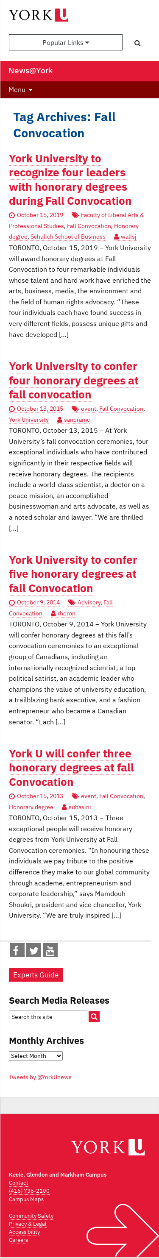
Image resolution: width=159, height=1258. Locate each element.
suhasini (80, 807)
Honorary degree (31, 807)
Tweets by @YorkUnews (40, 1077)
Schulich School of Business (68, 236)
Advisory (89, 602)
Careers (18, 1240)
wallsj (129, 236)
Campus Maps (26, 1199)
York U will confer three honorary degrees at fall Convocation (71, 767)
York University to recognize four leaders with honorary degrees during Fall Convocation (70, 179)
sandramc (77, 419)
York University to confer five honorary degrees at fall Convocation (73, 574)
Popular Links (65, 42)
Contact (18, 1182)
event (88, 408)
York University (29, 419)
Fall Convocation (89, 226)
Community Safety (31, 1215)
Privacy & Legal (28, 1223)
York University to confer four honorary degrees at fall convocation (74, 380)
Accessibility (24, 1232)
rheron (66, 613)
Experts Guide (36, 975)
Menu (16, 89)
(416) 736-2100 (29, 1190)
